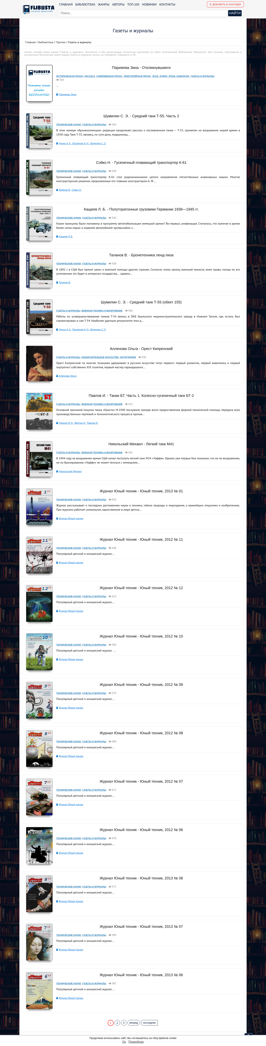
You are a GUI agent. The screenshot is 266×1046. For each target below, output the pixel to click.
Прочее (61, 42)
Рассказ (87, 76)
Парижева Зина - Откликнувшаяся (139, 68)
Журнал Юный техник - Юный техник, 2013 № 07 (140, 901)
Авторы (118, 4)
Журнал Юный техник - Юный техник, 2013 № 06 (140, 949)
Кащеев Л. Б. (63, 229)
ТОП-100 (133, 4)
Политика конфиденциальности (152, 1027)
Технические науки (66, 124)
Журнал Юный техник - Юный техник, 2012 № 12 (140, 562)
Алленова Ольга (65, 359)
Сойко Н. (74, 186)
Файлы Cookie (139, 1032)
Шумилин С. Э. (96, 143)
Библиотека (85, 4)
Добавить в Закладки (225, 4)
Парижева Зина (65, 90)
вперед (133, 997)
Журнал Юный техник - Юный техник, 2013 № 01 (140, 465)
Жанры (104, 4)
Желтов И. (77, 402)
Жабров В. (62, 186)
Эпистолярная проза (134, 76)
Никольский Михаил (67, 449)
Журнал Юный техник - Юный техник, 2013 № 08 (140, 852)
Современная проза (107, 76)
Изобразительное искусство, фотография (106, 340)
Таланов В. (62, 272)
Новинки (149, 4)
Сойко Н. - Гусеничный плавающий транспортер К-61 (139, 159)
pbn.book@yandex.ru (153, 1022)
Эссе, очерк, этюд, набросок (168, 76)
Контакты (167, 4)
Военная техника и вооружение (99, 297)
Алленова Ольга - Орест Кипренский (139, 332)
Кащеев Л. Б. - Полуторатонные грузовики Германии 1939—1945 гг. (139, 202)
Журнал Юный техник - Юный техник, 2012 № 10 (140, 611)
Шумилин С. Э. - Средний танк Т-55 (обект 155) (139, 289)
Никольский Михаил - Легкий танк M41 (140, 422)
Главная (66, 4)
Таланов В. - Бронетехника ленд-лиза (140, 245)
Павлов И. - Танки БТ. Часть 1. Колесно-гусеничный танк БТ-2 (140, 375)
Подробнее (136, 1041)
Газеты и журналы (200, 76)
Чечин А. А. (62, 143)
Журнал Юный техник (68, 492)
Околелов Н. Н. (78, 143)
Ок (124, 1041)
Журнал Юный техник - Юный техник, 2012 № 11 (140, 514)
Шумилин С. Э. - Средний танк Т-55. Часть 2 (140, 116)
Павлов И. (90, 402)
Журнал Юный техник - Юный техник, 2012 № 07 (140, 756)
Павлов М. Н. (63, 402)
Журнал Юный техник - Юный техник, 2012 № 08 (140, 707)
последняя (149, 997)
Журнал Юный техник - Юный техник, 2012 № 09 (140, 659)
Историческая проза (67, 76)
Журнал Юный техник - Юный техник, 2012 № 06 (140, 804)
